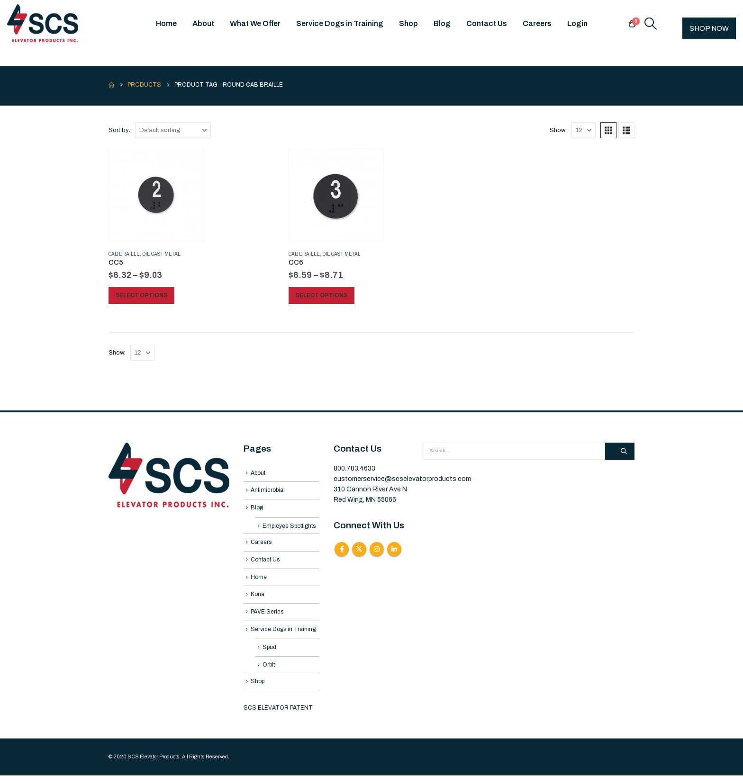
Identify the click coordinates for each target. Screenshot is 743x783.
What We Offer (255, 23)
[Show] (583, 130)
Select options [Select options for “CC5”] (142, 295)
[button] (650, 24)
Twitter (359, 549)
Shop (408, 23)
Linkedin (394, 549)
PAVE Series (267, 616)
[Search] (619, 451)
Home (166, 23)
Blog (442, 23)
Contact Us (486, 23)
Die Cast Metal (161, 254)
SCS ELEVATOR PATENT (278, 715)
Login (577, 23)
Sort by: (119, 130)
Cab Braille (124, 254)
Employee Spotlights (289, 528)
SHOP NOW (709, 28)
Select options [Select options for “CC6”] (322, 295)
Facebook (342, 549)
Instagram (377, 549)
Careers (537, 23)
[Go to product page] (156, 195)
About (203, 23)
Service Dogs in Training (339, 23)
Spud (269, 653)
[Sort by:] (173, 130)
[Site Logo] (42, 23)
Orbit (269, 671)
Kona (257, 599)
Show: (558, 130)
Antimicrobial (268, 491)
